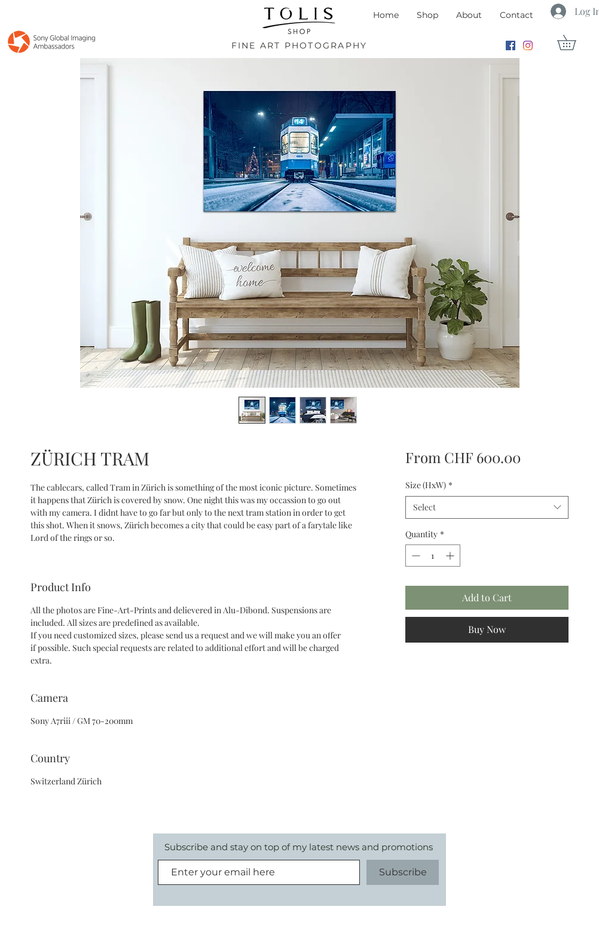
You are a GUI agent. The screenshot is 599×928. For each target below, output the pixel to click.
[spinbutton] (433, 555)
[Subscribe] (402, 872)
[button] (574, 42)
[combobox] (487, 507)
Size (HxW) (429, 485)
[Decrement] (414, 555)
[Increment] (451, 555)
